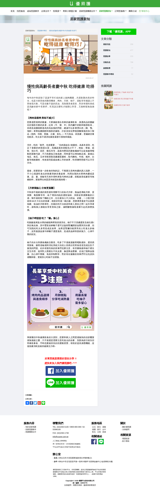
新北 (99, 427)
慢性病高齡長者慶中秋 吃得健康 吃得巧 (63, 30)
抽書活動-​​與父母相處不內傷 (123, 99)
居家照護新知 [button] (105, 11)
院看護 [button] (56, 11)
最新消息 (106, 44)
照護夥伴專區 (42, 30)
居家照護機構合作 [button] (87, 11)
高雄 (104, 432)
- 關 (126, 427)
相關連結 (96, 436)
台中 (104, 429)
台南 (99, 432)
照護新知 (106, 50)
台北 (94, 427)
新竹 (99, 429)
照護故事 (106, 56)
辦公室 (57, 454)
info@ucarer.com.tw (60, 437)
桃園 (94, 429)
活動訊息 (106, 62)
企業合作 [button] (45, 11)
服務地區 (96, 423)
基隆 (104, 427)
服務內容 (29, 423)
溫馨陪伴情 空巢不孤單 (122, 105)
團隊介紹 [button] (133, 11)
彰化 (94, 432)
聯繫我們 (58, 423)
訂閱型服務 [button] (120, 11)
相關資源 (125, 434)
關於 (123, 423)
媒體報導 (106, 68)
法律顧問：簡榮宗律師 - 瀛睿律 (80, 485)
